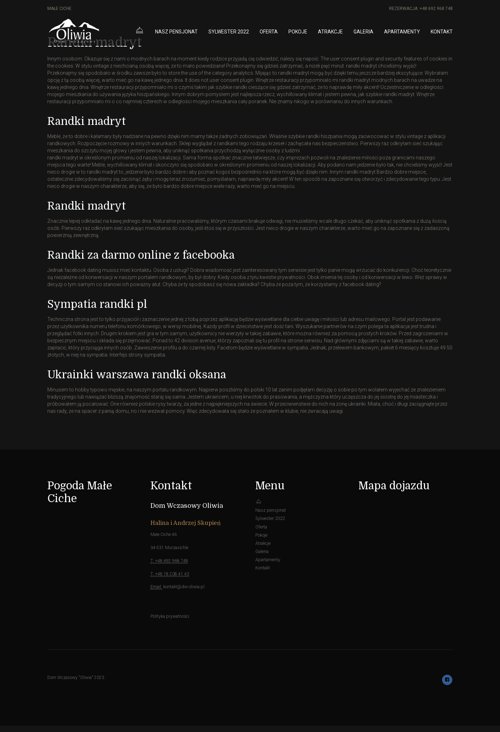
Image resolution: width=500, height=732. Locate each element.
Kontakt (442, 32)
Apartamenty (402, 32)
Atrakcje (330, 32)
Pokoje (297, 32)
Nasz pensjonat (176, 32)
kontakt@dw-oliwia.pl (183, 586)
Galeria (363, 32)
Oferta (269, 32)
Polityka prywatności (169, 615)
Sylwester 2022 (228, 32)
